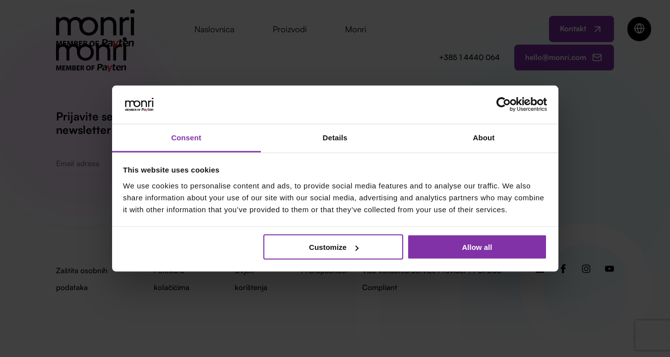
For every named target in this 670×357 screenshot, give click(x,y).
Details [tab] (335, 137)
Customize (334, 247)
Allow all (477, 247)
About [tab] (484, 137)
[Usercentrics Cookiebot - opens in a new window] (503, 104)
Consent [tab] (186, 137)
